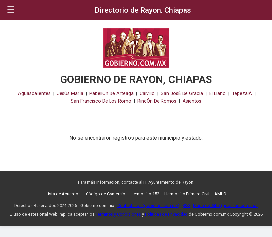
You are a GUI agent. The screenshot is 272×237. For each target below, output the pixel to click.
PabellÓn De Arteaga (111, 93)
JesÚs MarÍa (70, 93)
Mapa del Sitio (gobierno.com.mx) (225, 205)
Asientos (192, 101)
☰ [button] (11, 10)
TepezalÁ (242, 93)
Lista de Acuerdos (63, 193)
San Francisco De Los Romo (101, 101)
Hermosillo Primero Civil (186, 193)
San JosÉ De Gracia (182, 93)
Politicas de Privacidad (166, 214)
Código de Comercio (105, 193)
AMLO (220, 193)
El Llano (217, 93)
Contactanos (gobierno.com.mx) (148, 205)
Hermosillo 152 (145, 193)
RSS (186, 205)
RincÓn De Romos (156, 101)
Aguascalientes (34, 93)
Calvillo (147, 93)
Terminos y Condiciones (118, 214)
